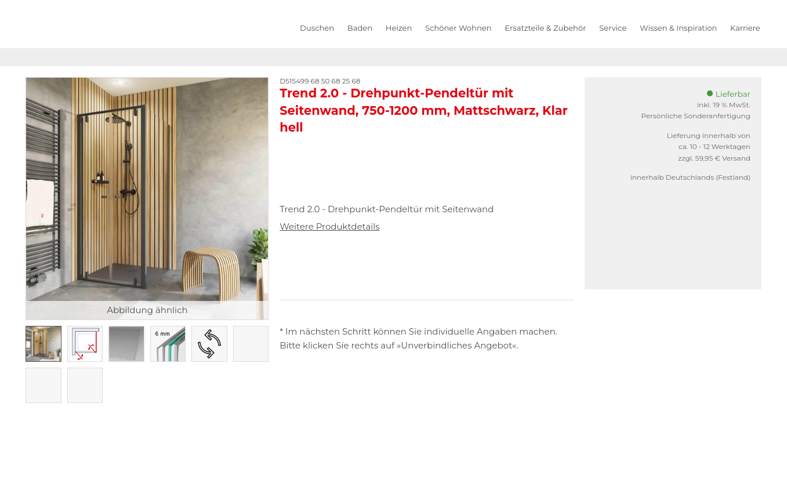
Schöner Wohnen (458, 27)
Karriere (745, 27)
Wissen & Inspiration (678, 27)
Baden (359, 27)
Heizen (399, 27)
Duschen (317, 27)
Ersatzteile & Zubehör (545, 27)
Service (612, 27)
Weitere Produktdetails (329, 226)
